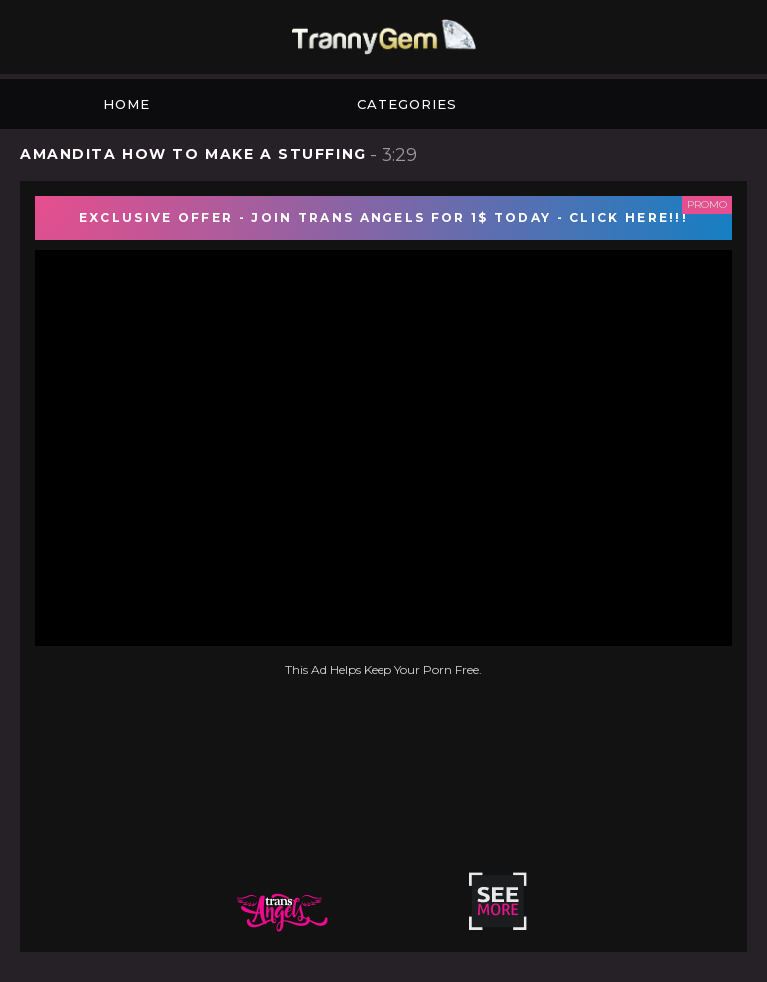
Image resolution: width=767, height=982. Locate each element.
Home (126, 104)
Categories (407, 104)
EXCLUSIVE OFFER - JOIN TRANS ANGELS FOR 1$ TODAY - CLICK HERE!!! (383, 217)
